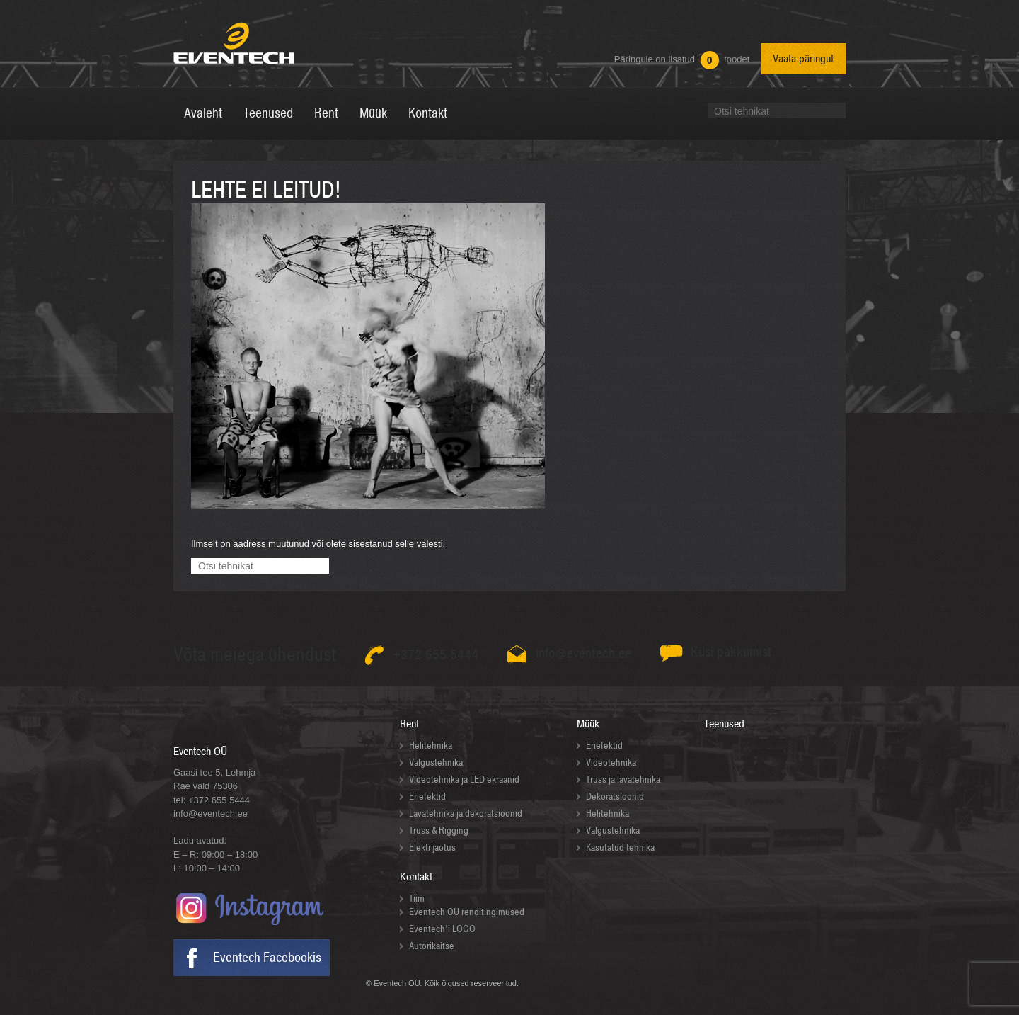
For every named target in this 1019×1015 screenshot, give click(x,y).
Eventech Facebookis (267, 957)
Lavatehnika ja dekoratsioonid (465, 813)
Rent (409, 724)
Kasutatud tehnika (620, 847)
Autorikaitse (431, 946)
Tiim (417, 898)
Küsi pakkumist (731, 652)
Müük (588, 724)
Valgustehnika (436, 762)
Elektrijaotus (432, 847)
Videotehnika (611, 762)
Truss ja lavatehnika (623, 779)
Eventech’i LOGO (442, 929)
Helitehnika (430, 745)
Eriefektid (427, 796)
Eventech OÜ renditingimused (466, 912)
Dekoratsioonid (615, 796)
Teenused (724, 724)
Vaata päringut (803, 59)
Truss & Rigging (438, 830)
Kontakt (416, 877)
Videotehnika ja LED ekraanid (464, 779)
